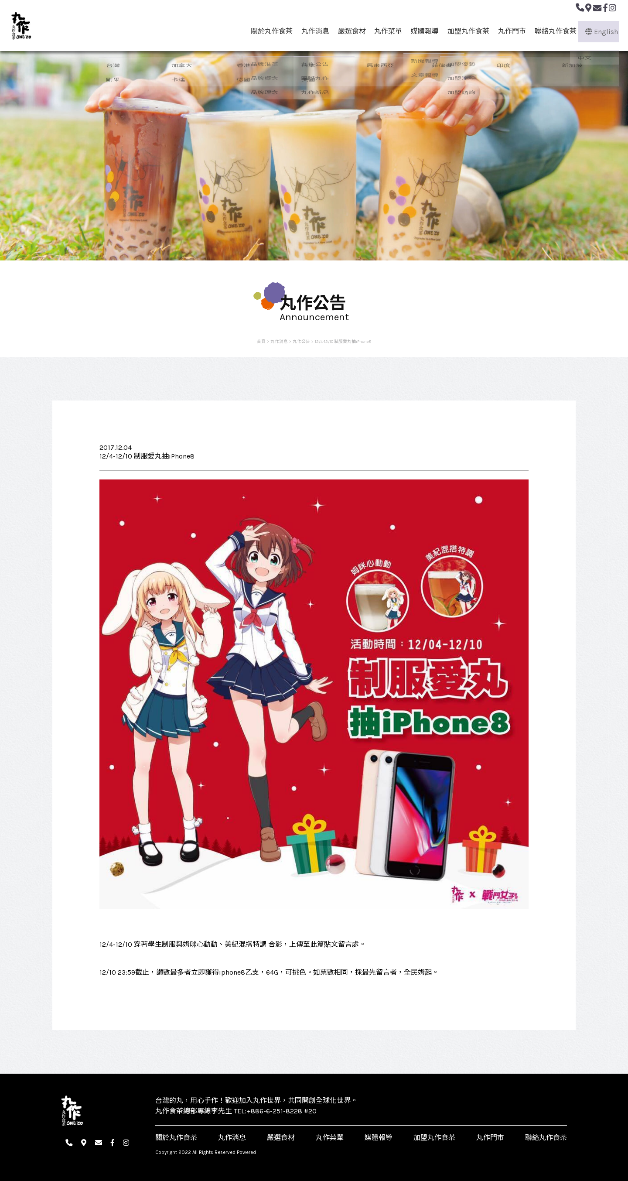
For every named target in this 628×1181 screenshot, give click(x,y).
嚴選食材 (348, 31)
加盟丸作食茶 (465, 31)
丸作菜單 (385, 31)
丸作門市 (509, 31)
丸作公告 (301, 341)
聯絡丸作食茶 (552, 31)
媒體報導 (422, 31)
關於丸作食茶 (268, 31)
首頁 (261, 341)
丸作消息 (312, 31)
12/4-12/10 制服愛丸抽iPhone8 (343, 341)
